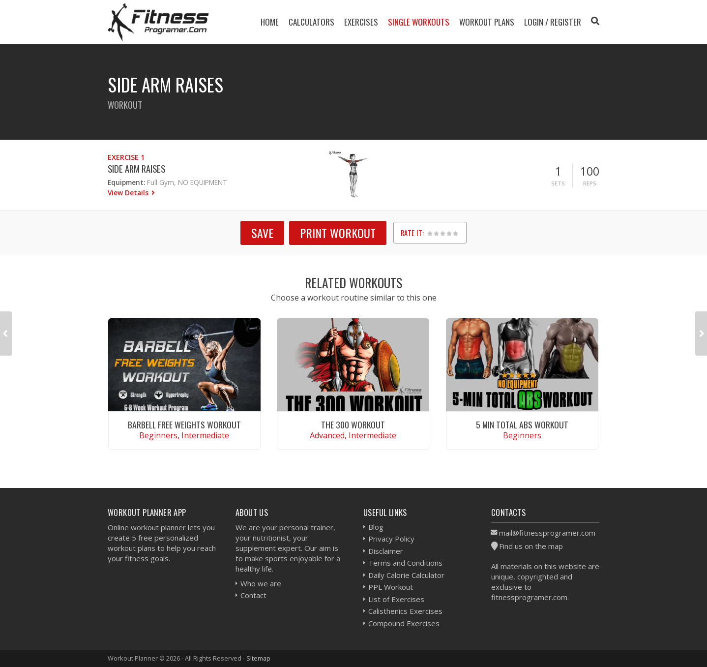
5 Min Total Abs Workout (522, 424)
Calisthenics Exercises (405, 611)
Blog (375, 527)
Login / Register (552, 22)
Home (270, 22)
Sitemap (258, 658)
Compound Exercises (404, 623)
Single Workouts (418, 22)
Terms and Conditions (405, 563)
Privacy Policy (391, 539)
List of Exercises (396, 599)
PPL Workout (390, 587)
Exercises (361, 22)
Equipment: (126, 182)
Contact (253, 595)
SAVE (262, 233)
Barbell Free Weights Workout (184, 424)
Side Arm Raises (136, 168)
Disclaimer (385, 551)
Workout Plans (486, 22)
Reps (589, 183)
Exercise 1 (126, 157)
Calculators (311, 22)
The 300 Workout (353, 424)
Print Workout (338, 233)
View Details (129, 192)
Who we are (260, 583)
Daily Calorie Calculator (406, 575)
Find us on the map (531, 546)
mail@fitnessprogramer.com (547, 533)
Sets (558, 183)
